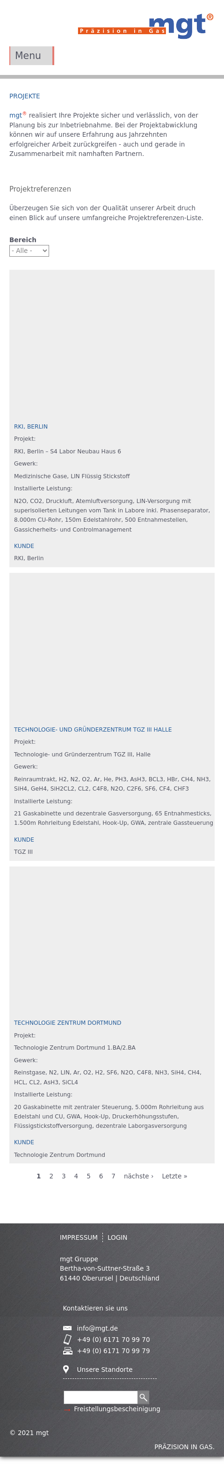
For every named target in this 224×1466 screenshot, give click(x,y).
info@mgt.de (97, 1328)
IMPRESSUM (79, 1237)
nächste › (139, 1176)
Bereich (22, 240)
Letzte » (175, 1176)
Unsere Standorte (105, 1369)
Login (118, 1237)
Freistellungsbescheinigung (117, 1409)
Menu (28, 55)
